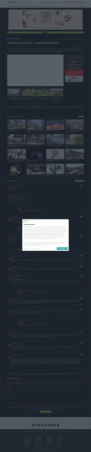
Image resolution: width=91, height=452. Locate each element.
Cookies (31, 245)
